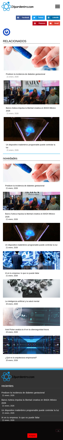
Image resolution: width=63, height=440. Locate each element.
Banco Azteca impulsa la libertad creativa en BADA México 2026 (31, 109)
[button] (58, 6)
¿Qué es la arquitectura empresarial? (21, 358)
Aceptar (32, 436)
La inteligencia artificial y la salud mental (22, 301)
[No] (58, 430)
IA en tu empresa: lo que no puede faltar (22, 273)
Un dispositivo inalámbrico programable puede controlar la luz (30, 146)
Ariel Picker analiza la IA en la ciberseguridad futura (27, 329)
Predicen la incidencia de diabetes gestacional (25, 74)
